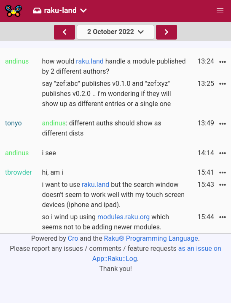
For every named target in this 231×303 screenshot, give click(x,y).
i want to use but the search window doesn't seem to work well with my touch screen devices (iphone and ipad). (113, 195)
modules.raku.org (123, 217)
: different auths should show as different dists (101, 128)
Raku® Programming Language (151, 238)
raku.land (89, 61)
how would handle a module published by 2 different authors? (114, 66)
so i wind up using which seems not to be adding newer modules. (105, 222)
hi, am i (52, 172)
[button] (220, 11)
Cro (73, 238)
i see (49, 153)
